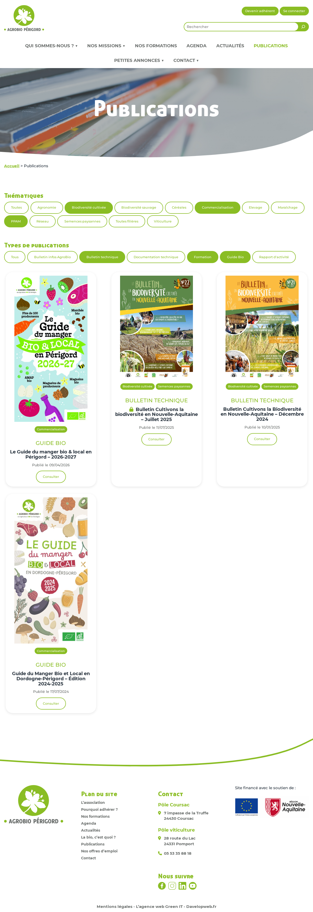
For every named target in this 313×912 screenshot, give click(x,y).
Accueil (11, 165)
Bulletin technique (102, 257)
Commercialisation (217, 207)
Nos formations (156, 45)
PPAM (16, 221)
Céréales (179, 207)
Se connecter (294, 11)
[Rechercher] (303, 27)
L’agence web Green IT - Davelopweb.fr (176, 906)
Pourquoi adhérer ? (99, 809)
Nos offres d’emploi (99, 851)
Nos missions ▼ (106, 45)
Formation (202, 257)
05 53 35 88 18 (177, 853)
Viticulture (163, 221)
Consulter (51, 477)
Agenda (197, 45)
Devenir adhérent (260, 11)
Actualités (230, 45)
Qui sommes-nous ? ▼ (51, 45)
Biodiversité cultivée (89, 207)
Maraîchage (288, 207)
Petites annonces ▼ (139, 60)
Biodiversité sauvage (138, 207)
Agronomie (46, 207)
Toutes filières (127, 221)
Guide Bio (235, 257)
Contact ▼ (186, 60)
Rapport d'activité (274, 257)
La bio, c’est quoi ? (98, 837)
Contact (88, 858)
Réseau (42, 221)
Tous (14, 257)
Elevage (255, 207)
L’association (93, 802)
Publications (271, 45)
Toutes (16, 207)
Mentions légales (114, 906)
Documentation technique (156, 257)
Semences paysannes (82, 221)
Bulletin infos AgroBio (52, 257)
